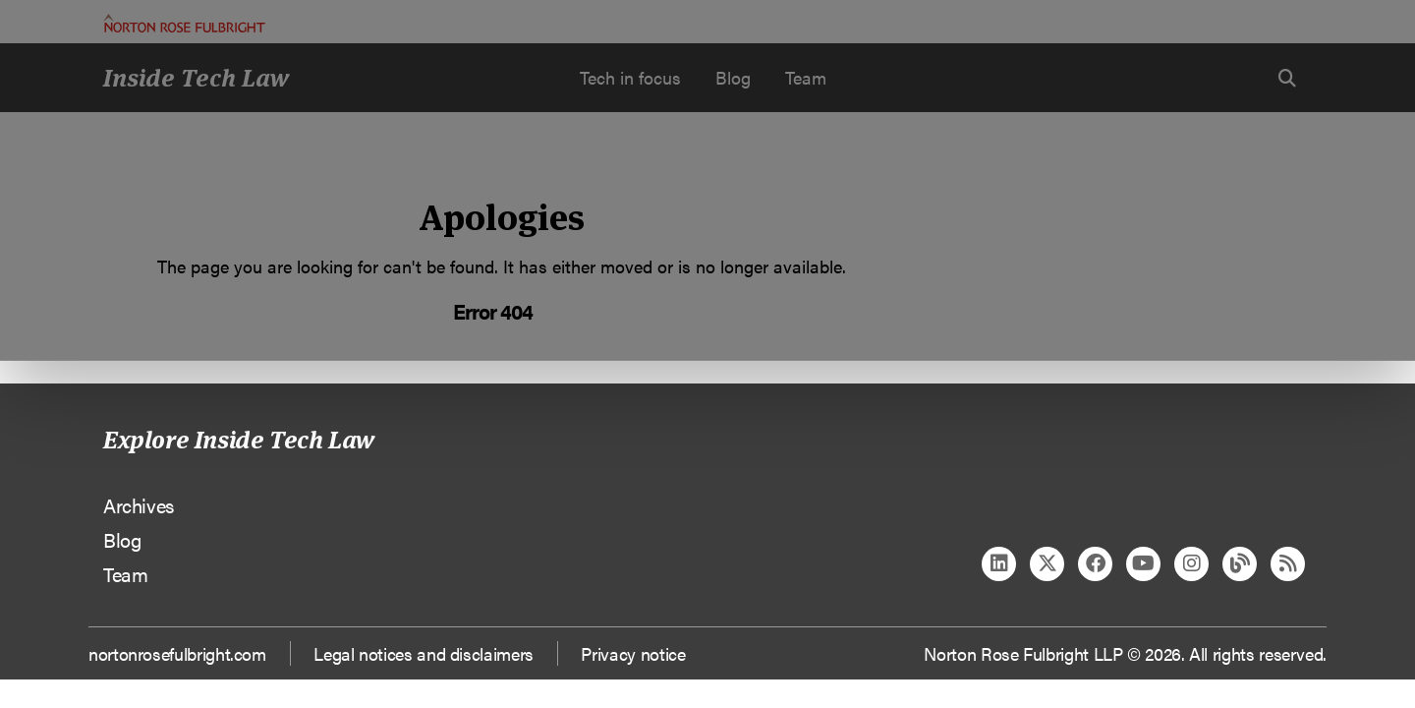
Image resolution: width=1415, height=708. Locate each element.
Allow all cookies (444, 207)
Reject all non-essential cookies (997, 207)
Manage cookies (717, 207)
